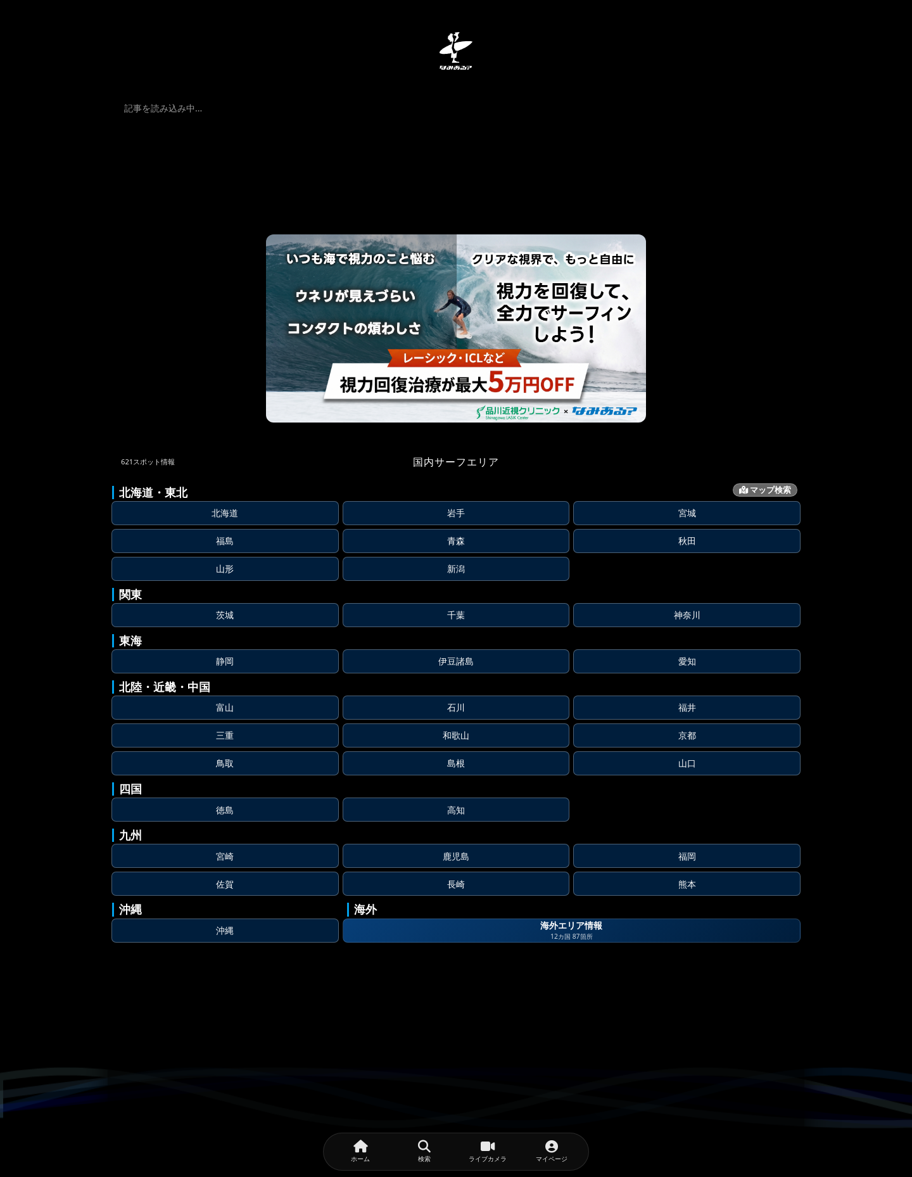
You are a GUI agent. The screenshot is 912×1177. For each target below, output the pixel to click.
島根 (456, 763)
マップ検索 (765, 489)
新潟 (456, 569)
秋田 (687, 541)
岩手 (456, 513)
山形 (225, 569)
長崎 (456, 884)
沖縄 (225, 930)
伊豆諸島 (456, 661)
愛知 (687, 661)
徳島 (225, 810)
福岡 (687, 856)
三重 (225, 735)
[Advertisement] (456, 1078)
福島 (225, 541)
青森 (456, 541)
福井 (687, 707)
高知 (456, 810)
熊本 (687, 884)
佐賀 (225, 884)
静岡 (225, 661)
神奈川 (687, 615)
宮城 (687, 513)
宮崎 (225, 856)
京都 (687, 735)
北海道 (225, 513)
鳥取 (225, 763)
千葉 (456, 615)
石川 (456, 707)
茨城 (225, 615)
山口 (687, 763)
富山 (225, 707)
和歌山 (456, 735)
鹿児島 (456, 856)
